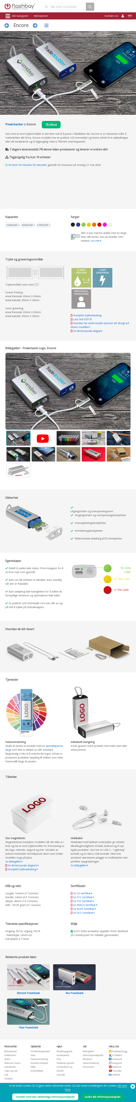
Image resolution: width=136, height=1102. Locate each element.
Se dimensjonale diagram (87, 331)
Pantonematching (39, 1059)
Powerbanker (14, 124)
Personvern (88, 1066)
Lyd (6, 1074)
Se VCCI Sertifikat (83, 912)
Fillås (33, 1066)
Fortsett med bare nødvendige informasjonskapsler (45, 1096)
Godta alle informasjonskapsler (102, 1096)
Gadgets (8, 1078)
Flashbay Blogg (118, 1051)
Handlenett (10, 1066)
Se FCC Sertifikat (82, 897)
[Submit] (46, 7)
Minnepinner (41, 16)
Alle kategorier (16, 16)
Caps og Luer (11, 1070)
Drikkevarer (10, 1055)
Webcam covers (12, 1063)
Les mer (95, 240)
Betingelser (88, 1051)
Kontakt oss (111, 16)
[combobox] (64, 7)
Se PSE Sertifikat (82, 901)
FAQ (59, 1059)
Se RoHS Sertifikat (83, 909)
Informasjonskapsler (93, 1055)
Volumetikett (37, 1070)
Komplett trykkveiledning (87, 315)
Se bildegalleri (13, 861)
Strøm (7, 1059)
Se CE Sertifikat (82, 893)
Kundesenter (63, 1055)
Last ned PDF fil (81, 319)
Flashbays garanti (65, 1063)
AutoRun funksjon (39, 1063)
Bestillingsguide (64, 1051)
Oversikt (61, 1074)
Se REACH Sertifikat (84, 905)
